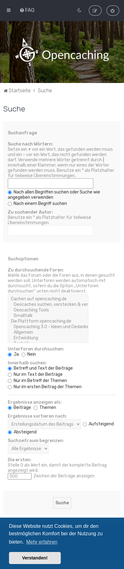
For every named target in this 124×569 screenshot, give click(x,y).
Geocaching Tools (48, 310)
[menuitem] (27, 10)
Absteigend (22, 432)
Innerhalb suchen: (27, 363)
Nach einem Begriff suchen (37, 203)
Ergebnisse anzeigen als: (35, 402)
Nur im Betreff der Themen (37, 380)
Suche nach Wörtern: (30, 144)
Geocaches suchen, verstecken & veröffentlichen (48, 304)
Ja (13, 354)
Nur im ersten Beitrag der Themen (45, 386)
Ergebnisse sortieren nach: (37, 416)
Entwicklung (48, 338)
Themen (44, 407)
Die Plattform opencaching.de (48, 321)
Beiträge (19, 407)
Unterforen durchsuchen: (36, 349)
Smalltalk (48, 316)
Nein (28, 354)
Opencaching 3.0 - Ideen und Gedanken (48, 327)
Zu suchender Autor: (30, 212)
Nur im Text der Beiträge (35, 374)
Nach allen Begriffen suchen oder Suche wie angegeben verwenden (54, 194)
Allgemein (48, 332)
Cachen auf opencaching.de (48, 299)
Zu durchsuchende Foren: (36, 270)
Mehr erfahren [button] (41, 542)
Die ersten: (19, 460)
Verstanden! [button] (34, 557)
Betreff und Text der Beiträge (40, 368)
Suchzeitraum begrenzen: (36, 440)
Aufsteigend (98, 424)
